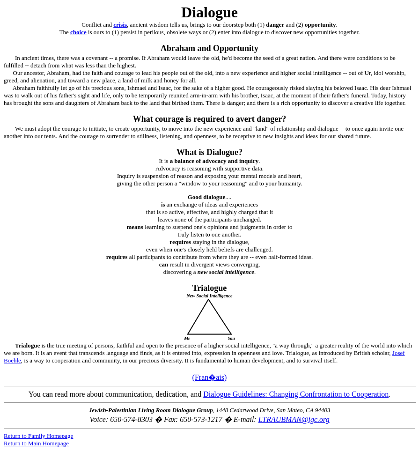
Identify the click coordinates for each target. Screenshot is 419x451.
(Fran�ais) (209, 377)
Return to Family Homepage (38, 435)
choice (78, 32)
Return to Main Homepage (36, 443)
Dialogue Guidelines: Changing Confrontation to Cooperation (296, 394)
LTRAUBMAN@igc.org (294, 419)
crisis (120, 24)
